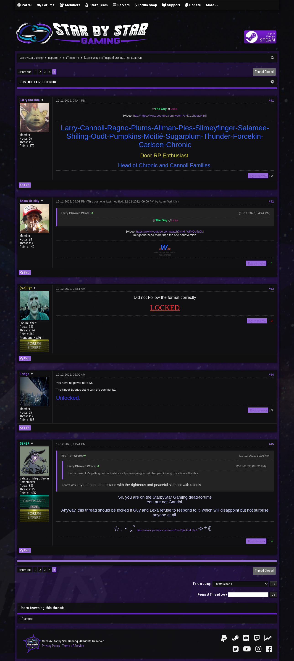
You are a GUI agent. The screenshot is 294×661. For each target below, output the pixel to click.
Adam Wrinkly (29, 201)
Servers (121, 5)
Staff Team (96, 5)
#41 (271, 100)
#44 (271, 374)
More (212, 5)
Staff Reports (71, 57)
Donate (193, 5)
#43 (271, 288)
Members (69, 5)
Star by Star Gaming (31, 57)
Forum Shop (146, 5)
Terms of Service (73, 646)
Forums (45, 5)
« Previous (24, 72)
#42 (271, 201)
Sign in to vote (258, 175)
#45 (271, 444)
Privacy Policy (51, 646)
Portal (24, 5)
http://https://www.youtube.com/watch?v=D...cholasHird (169, 115)
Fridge (24, 374)
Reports (53, 57)
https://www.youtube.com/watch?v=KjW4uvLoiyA (167, 530)
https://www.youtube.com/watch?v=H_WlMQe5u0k (169, 231)
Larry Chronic (30, 100)
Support (171, 5)
